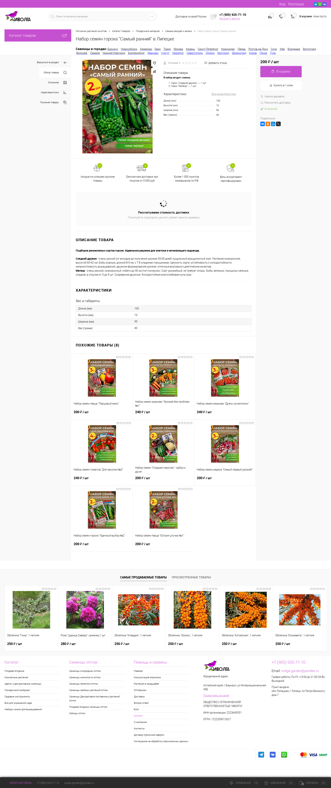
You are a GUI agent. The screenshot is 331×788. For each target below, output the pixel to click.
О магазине (140, 722)
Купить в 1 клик (281, 85)
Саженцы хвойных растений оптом (88, 690)
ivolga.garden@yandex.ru (300, 671)
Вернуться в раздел (52, 62)
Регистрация (296, 3)
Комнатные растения (16, 677)
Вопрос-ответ (141, 703)
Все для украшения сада (18, 703)
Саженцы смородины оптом (85, 671)
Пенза (263, 53)
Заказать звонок (229, 18)
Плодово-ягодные (14, 671)
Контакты (139, 728)
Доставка (139, 696)
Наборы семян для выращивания (23, 709)
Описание (57, 82)
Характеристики (54, 92)
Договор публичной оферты (149, 734)
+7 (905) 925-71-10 (48, 782)
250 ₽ (14, 644)
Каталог (138, 715)
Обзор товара (55, 72)
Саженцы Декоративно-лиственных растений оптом (94, 698)
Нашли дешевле (272, 96)
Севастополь (195, 53)
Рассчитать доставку (275, 102)
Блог (136, 709)
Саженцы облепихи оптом (83, 683)
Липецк (210, 53)
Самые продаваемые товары (143, 577)
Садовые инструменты (17, 696)
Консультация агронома (147, 677)
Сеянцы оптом (77, 713)
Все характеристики (224, 93)
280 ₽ (68, 644)
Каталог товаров (38, 35)
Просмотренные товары (191, 577)
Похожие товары (53, 102)
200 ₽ (102, 414)
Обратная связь (18, 782)
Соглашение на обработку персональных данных (161, 741)
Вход (282, 3)
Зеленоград (239, 53)
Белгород (223, 53)
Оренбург (178, 53)
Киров (253, 53)
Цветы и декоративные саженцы (23, 683)
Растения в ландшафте (146, 683)
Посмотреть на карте (216, 695)
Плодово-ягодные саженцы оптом (88, 706)
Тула (273, 53)
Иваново (153, 53)
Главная (138, 671)
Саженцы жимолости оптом (85, 677)
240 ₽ (163, 414)
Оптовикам (140, 690)
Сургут (165, 53)
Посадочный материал (17, 690)
